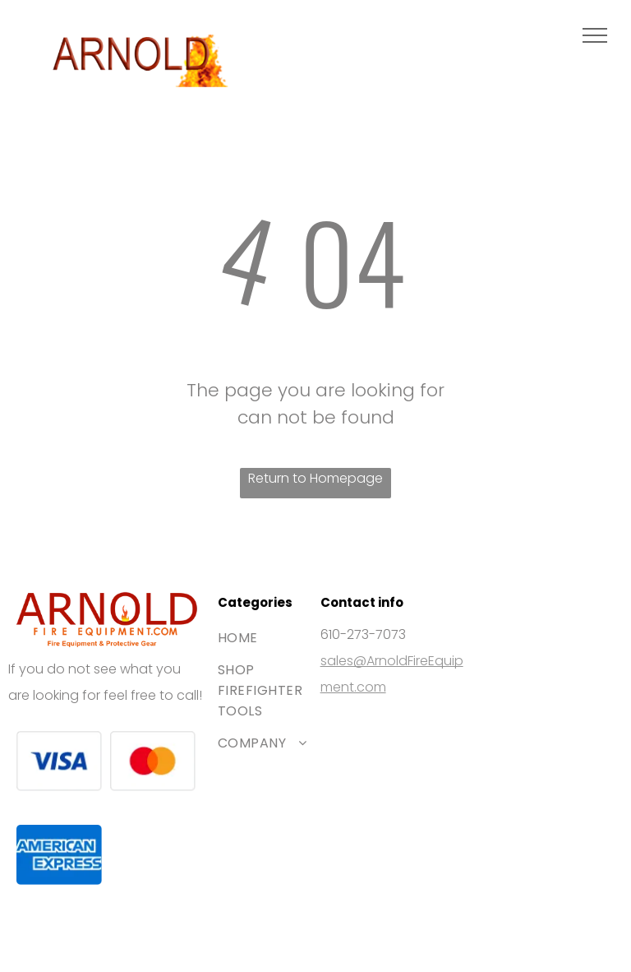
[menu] (594, 35)
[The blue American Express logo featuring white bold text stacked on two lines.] (59, 855)
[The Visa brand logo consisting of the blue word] (59, 761)
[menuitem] (277, 638)
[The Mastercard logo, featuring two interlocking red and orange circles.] (153, 761)
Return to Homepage (315, 478)
